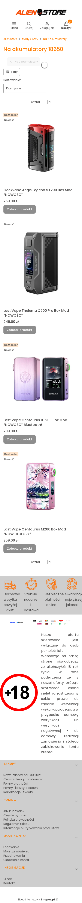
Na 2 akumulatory (55, 39)
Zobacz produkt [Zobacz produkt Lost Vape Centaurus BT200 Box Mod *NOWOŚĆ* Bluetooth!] (19, 439)
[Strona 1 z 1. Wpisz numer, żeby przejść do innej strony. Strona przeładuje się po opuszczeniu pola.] (44, 102)
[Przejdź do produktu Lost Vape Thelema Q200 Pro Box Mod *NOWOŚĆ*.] (41, 263)
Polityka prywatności (18, 819)
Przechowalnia (14, 855)
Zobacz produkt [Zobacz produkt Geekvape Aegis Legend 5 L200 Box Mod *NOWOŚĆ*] (19, 209)
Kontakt (9, 883)
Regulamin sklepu (16, 824)
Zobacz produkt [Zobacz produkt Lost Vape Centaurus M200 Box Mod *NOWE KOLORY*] (19, 548)
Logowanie (11, 847)
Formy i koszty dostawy (20, 788)
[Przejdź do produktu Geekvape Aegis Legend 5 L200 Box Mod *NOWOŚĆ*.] (41, 148)
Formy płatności (15, 783)
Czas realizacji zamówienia (23, 779)
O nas (7, 879)
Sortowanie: (12, 80)
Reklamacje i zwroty (18, 792)
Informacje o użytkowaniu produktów (31, 828)
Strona (35, 102)
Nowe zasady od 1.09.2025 (22, 775)
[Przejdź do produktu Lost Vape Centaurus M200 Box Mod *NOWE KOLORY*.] (41, 487)
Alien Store (10, 39)
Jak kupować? (13, 811)
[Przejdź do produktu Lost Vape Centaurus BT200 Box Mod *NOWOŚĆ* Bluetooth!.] (41, 378)
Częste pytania (14, 815)
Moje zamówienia (16, 851)
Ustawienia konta (16, 860)
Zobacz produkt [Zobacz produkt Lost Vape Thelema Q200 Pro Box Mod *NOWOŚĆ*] (19, 330)
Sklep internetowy (36, 899)
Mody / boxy (30, 39)
